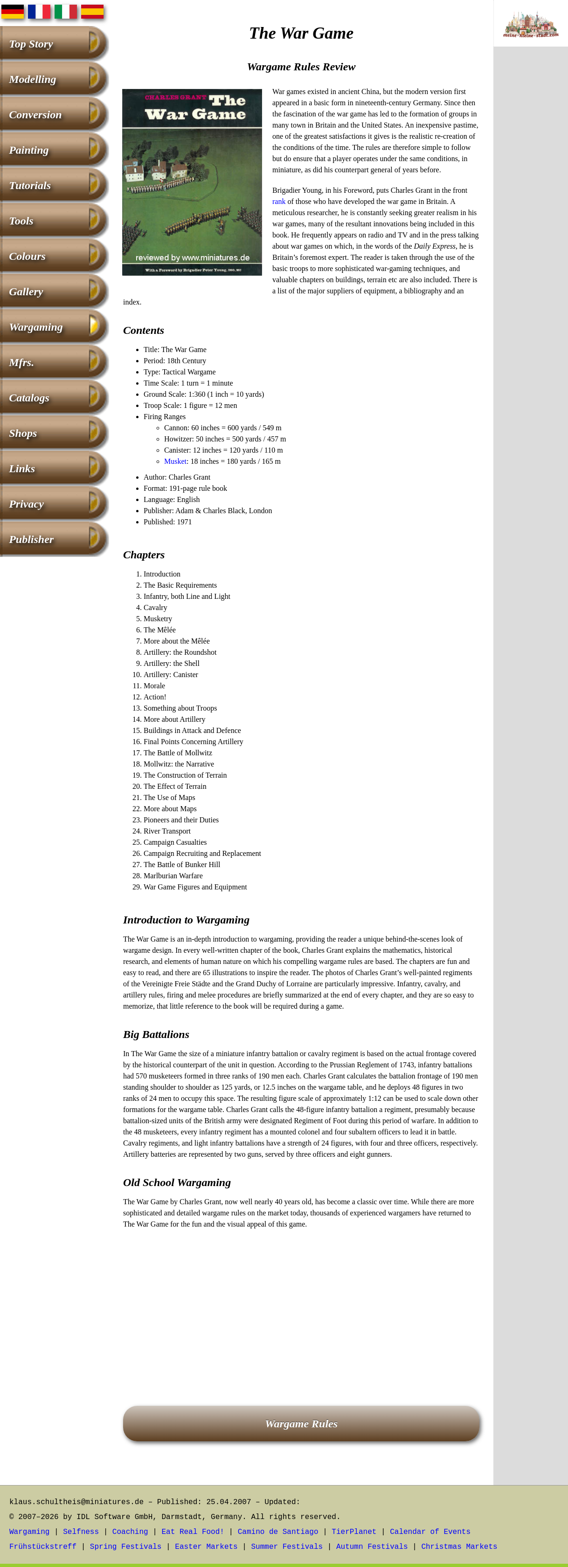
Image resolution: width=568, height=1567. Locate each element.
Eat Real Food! (192, 1532)
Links (22, 468)
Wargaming (36, 327)
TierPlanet (354, 1532)
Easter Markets (206, 1547)
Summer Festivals (287, 1547)
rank (278, 201)
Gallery (26, 291)
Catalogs (29, 398)
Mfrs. (21, 362)
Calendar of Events (430, 1532)
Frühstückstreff (42, 1547)
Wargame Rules (301, 1424)
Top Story (31, 44)
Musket (175, 461)
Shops (23, 433)
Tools (21, 221)
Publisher (31, 539)
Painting (28, 150)
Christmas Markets (459, 1547)
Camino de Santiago (278, 1532)
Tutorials (30, 185)
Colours (27, 256)
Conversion (35, 115)
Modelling (32, 79)
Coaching (130, 1532)
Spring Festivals (126, 1547)
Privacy (26, 504)
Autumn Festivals (372, 1547)
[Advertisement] (301, 1304)
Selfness (81, 1532)
